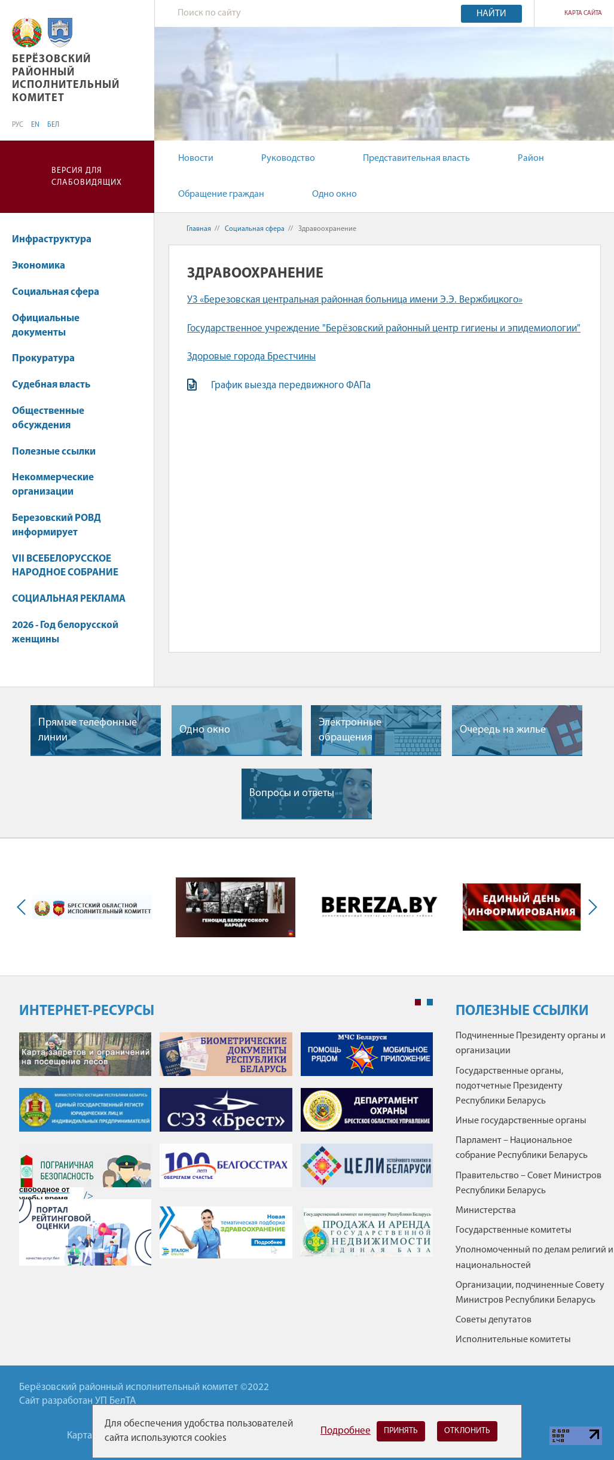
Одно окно (334, 194)
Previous (24, 907)
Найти (491, 14)
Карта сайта (583, 13)
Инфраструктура (51, 239)
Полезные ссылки (54, 452)
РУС (17, 125)
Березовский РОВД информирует (56, 525)
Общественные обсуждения (48, 418)
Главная (199, 229)
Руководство (288, 158)
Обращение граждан (221, 194)
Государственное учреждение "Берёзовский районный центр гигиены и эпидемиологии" (384, 329)
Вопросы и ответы (291, 793)
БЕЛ (53, 125)
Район (531, 158)
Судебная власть (51, 385)
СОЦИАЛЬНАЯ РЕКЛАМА (69, 599)
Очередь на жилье (503, 730)
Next (590, 907)
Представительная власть (416, 158)
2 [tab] (430, 1002)
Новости (195, 158)
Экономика (44, 266)
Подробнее (345, 1431)
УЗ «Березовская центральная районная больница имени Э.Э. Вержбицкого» (355, 300)
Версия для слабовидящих (86, 176)
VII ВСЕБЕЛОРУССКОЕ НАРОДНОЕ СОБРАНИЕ (65, 566)
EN (35, 125)
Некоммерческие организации (53, 485)
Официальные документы (46, 325)
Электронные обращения (350, 730)
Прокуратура (43, 358)
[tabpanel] (226, 1155)
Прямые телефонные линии (87, 730)
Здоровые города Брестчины (251, 357)
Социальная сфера (61, 292)
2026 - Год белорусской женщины (65, 632)
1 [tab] (418, 1002)
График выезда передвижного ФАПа (292, 385)
